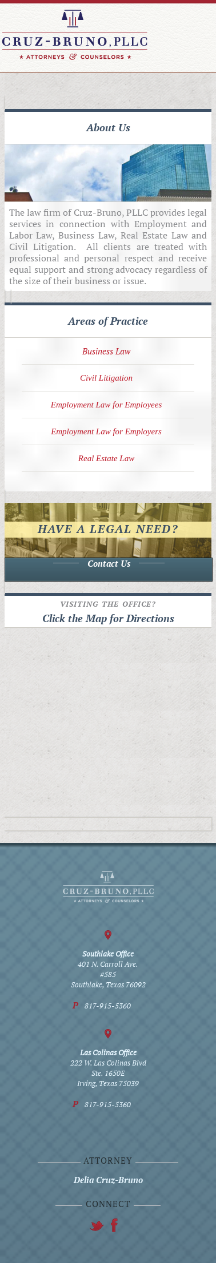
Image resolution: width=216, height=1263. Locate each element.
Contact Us (108, 563)
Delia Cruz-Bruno (108, 1179)
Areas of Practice (108, 321)
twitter (114, 1225)
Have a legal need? (108, 528)
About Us (108, 127)
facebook (96, 1225)
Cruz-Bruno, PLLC (74, 35)
